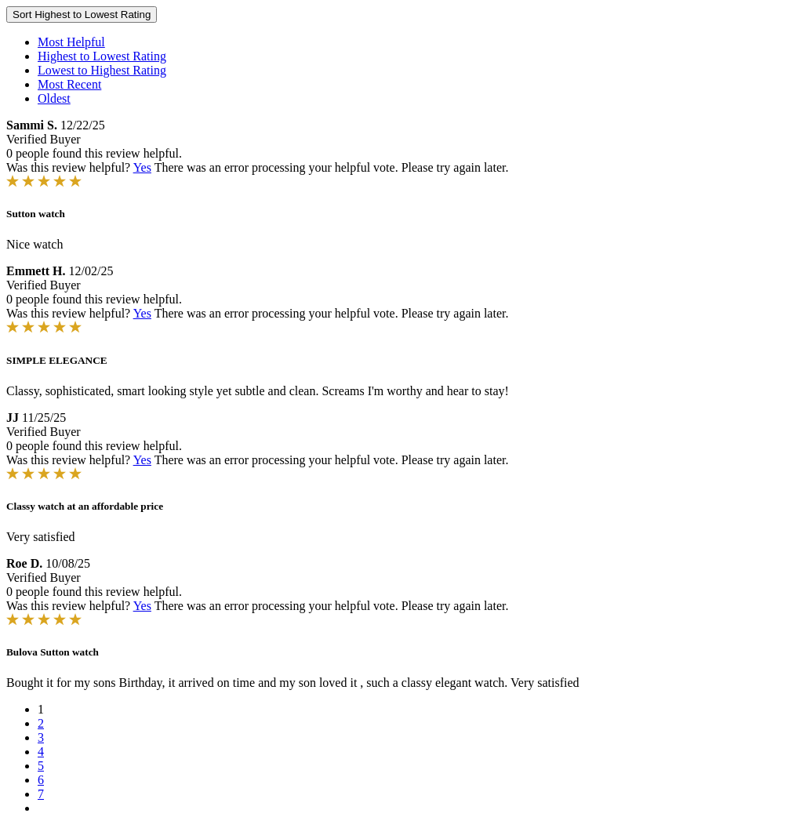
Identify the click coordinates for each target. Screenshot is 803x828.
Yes (142, 167)
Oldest (54, 98)
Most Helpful (71, 42)
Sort (82, 14)
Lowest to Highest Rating (102, 70)
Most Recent (69, 84)
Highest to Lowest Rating (102, 56)
